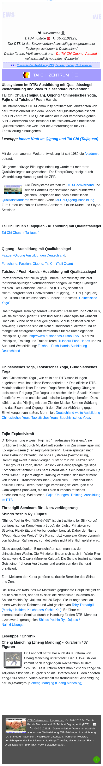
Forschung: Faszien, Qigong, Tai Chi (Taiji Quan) (37, 263)
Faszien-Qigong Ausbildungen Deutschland (33, 255)
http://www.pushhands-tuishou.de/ (54, 336)
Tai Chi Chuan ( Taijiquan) (21, 232)
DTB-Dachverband (80, 185)
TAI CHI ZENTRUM (46, 75)
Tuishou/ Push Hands (74, 341)
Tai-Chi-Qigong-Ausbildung (74, 200)
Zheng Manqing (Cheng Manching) (56, 683)
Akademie (92, 153)
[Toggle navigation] (76, 75)
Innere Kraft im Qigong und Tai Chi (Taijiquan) (58, 139)
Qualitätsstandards (15, 200)
